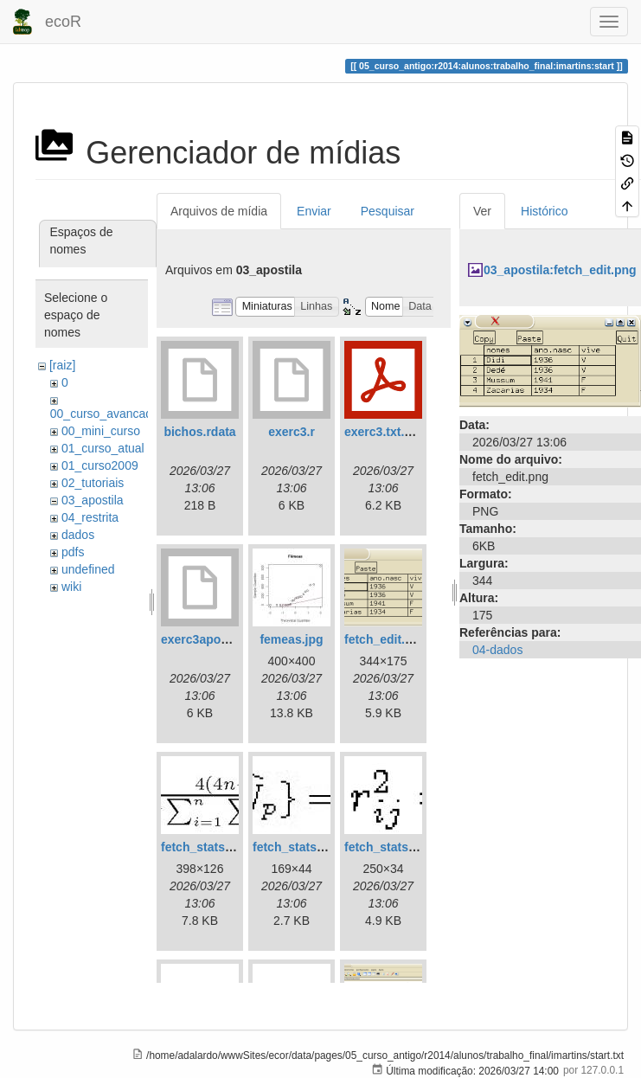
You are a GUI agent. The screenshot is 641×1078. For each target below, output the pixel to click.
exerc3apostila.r (207, 639)
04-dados (497, 650)
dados (77, 535)
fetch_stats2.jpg (299, 847)
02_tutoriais (92, 483)
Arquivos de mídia (218, 211)
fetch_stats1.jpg (207, 847)
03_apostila (92, 500)
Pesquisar (387, 211)
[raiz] (62, 365)
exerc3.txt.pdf (383, 432)
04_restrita (90, 517)
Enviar (314, 211)
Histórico (544, 211)
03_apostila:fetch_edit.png (560, 270)
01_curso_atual (102, 448)
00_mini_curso (100, 431)
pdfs (72, 552)
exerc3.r (291, 432)
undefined (88, 569)
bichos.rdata (199, 432)
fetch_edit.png (385, 639)
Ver (482, 211)
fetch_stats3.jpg (390, 847)
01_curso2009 (99, 465)
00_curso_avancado (104, 413)
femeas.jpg (291, 639)
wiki (71, 587)
